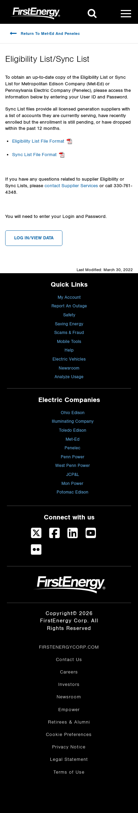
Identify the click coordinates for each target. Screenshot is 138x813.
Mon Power (72, 483)
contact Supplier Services (71, 186)
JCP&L (72, 474)
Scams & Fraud (69, 332)
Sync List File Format (34, 154)
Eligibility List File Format (38, 141)
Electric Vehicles (69, 359)
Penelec (72, 448)
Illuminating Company (72, 421)
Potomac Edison (72, 492)
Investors (69, 684)
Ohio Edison (73, 412)
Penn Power (73, 457)
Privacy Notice (69, 747)
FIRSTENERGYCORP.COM (69, 647)
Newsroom (69, 368)
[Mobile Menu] (126, 13)
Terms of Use (69, 772)
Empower (69, 709)
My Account (69, 297)
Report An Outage (69, 306)
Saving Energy (69, 324)
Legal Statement (69, 759)
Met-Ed (72, 439)
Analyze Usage (69, 377)
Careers (69, 672)
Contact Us (69, 659)
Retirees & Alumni (69, 722)
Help (69, 350)
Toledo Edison (72, 430)
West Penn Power (72, 465)
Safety (69, 315)
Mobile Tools (69, 341)
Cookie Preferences (69, 734)
